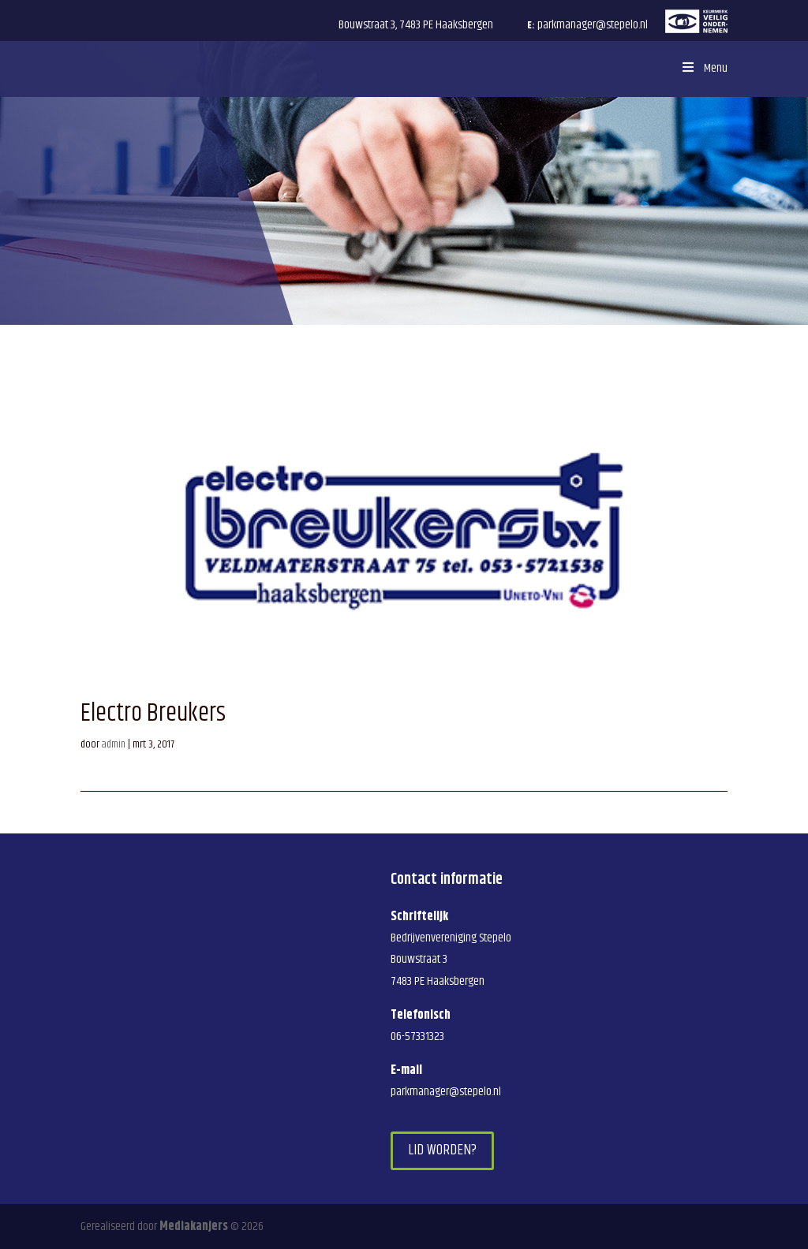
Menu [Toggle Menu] (703, 68)
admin (113, 744)
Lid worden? (442, 1150)
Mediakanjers (193, 1226)
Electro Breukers (153, 713)
